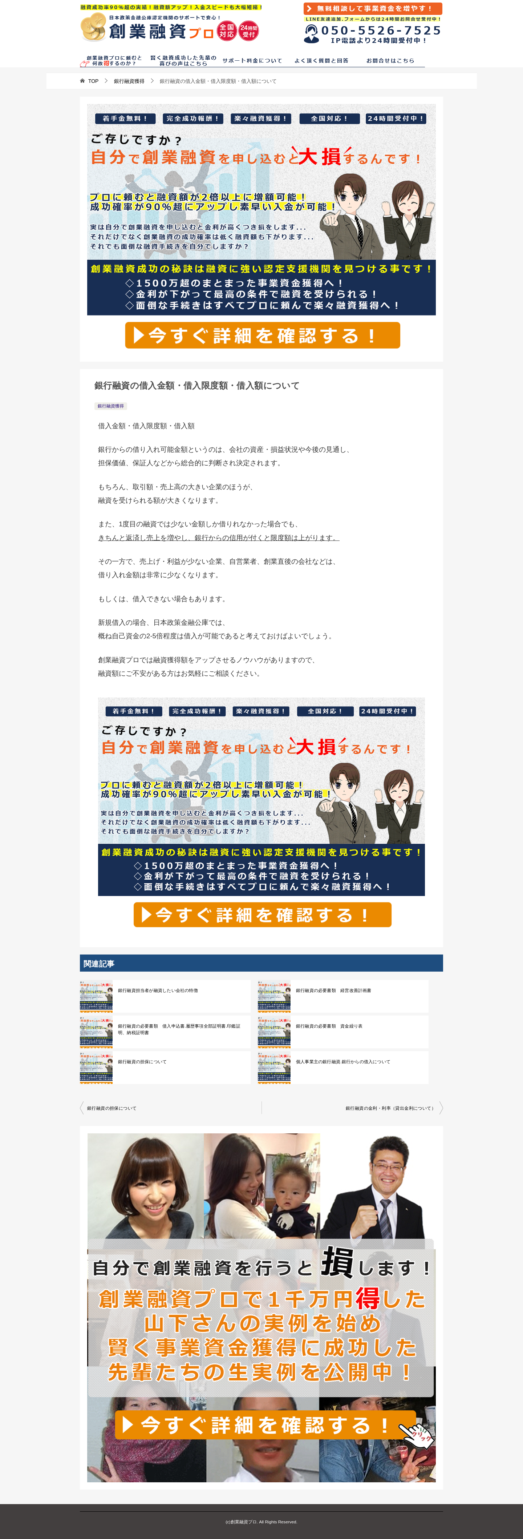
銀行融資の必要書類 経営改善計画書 (333, 990)
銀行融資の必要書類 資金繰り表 (328, 1026)
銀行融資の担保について (142, 1061)
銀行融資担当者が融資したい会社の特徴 (157, 990)
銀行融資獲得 (111, 406)
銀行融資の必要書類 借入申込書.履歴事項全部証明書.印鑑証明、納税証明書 (178, 1029)
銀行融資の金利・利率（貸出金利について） (391, 1108)
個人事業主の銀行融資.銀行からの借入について (342, 1061)
